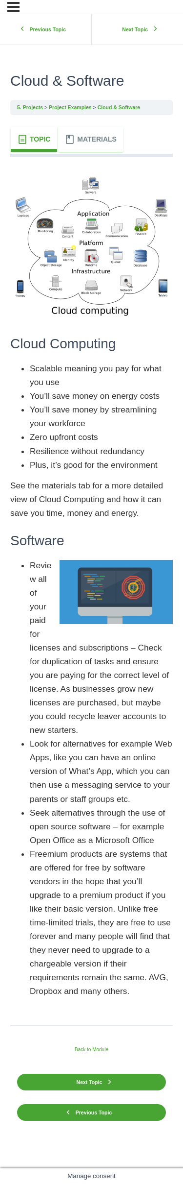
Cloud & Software (119, 107)
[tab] (34, 139)
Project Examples (70, 107)
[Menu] (13, 7)
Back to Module (91, 1049)
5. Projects (30, 107)
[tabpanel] (91, 587)
